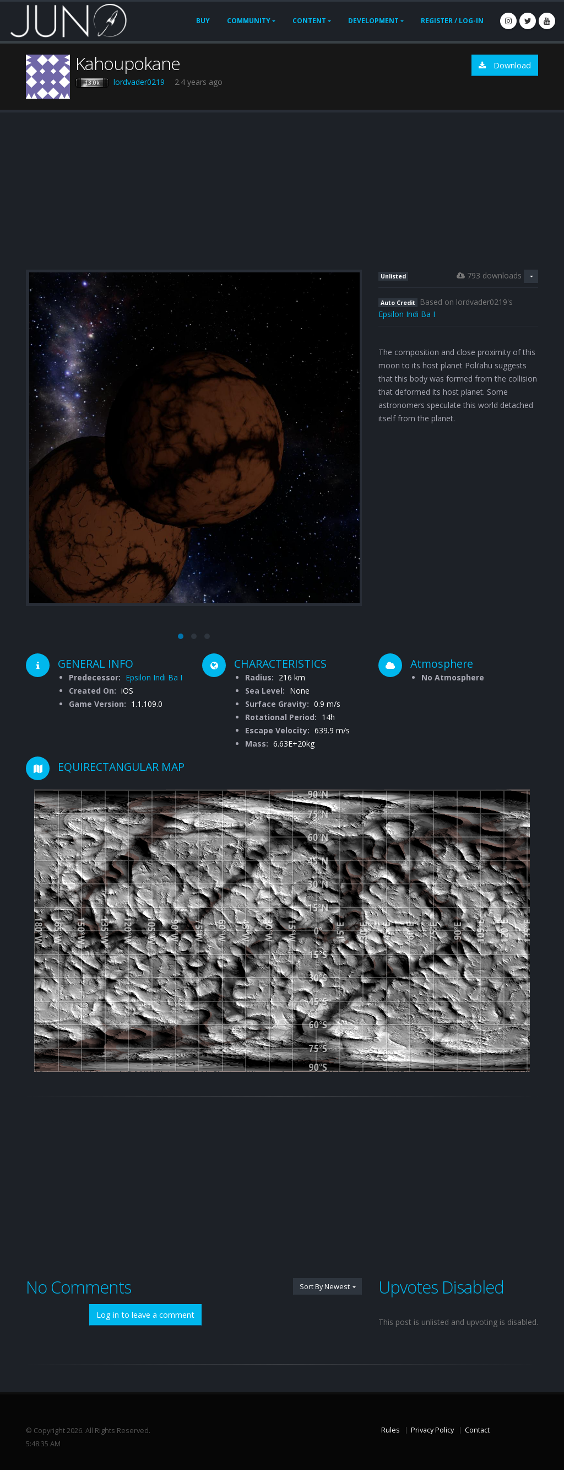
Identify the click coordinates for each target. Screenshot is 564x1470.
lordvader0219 (139, 82)
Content (309, 20)
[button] (180, 636)
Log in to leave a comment (145, 1315)
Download (505, 65)
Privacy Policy (432, 1430)
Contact (477, 1430)
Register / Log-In (452, 20)
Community (248, 20)
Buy (203, 20)
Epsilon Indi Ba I (406, 314)
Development (373, 20)
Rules (390, 1430)
